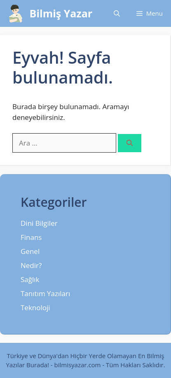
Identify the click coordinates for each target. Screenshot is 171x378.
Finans (31, 237)
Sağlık (30, 279)
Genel (30, 251)
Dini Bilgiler (39, 223)
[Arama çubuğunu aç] (116, 13)
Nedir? (31, 265)
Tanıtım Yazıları (45, 293)
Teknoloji (35, 307)
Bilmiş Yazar (61, 13)
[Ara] (129, 143)
